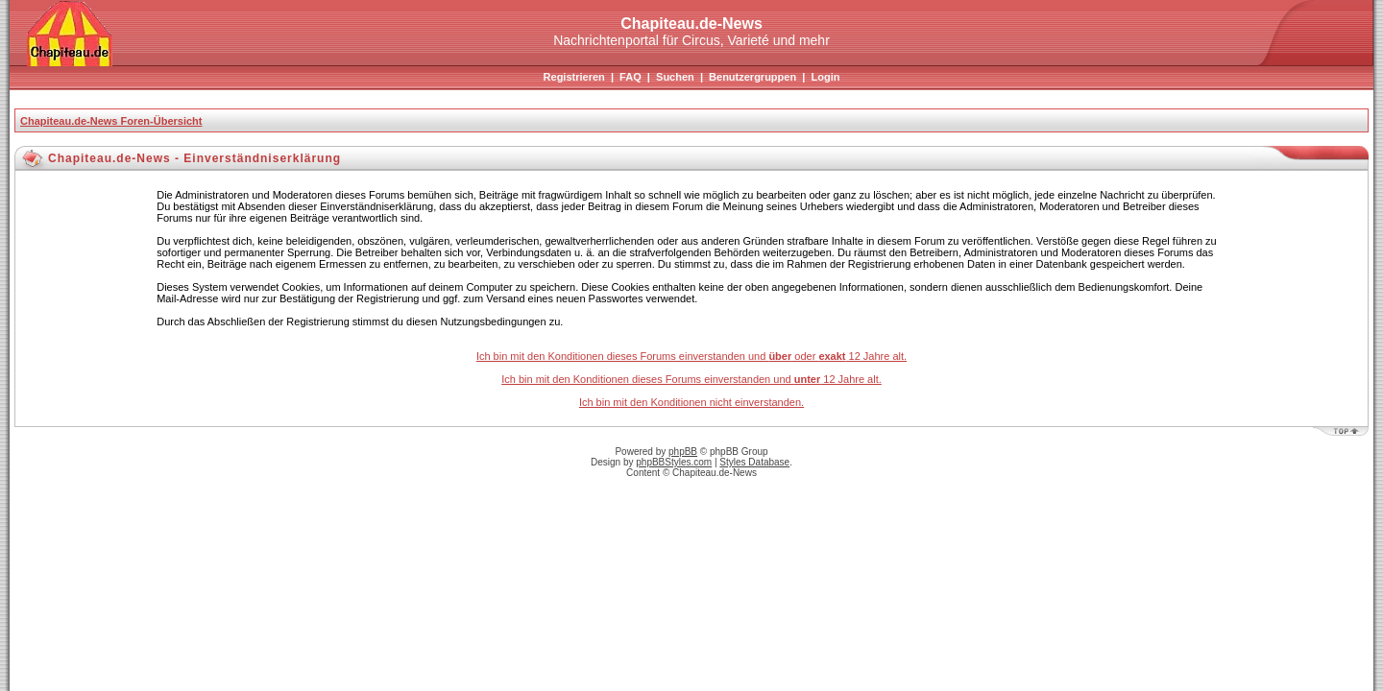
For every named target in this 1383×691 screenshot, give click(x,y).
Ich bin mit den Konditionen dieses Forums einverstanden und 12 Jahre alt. (691, 379)
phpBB (682, 451)
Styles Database (754, 462)
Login (825, 77)
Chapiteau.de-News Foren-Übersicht (111, 121)
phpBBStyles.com (674, 462)
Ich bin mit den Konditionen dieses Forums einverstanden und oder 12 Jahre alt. (691, 356)
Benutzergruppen (752, 77)
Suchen (675, 77)
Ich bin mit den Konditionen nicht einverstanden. (691, 402)
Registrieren (574, 77)
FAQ (630, 77)
